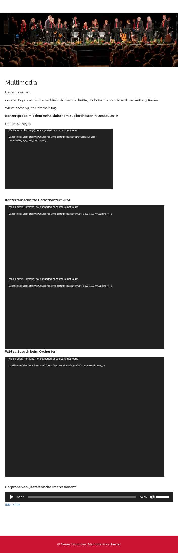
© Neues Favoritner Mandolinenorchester (89, 544)
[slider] (82, 497)
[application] (59, 159)
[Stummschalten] (152, 497)
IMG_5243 (12, 504)
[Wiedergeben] (11, 497)
